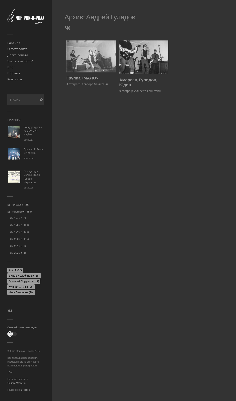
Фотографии (18, 211)
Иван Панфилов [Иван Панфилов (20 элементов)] (21, 292)
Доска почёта (17, 55)
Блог (11, 67)
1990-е (18, 231)
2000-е (18, 238)
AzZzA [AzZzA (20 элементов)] (15, 270)
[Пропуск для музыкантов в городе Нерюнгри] (14, 176)
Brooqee (25, 389)
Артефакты (18, 204)
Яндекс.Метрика (16, 382)
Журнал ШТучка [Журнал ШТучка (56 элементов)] (21, 286)
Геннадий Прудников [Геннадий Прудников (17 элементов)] (24, 281)
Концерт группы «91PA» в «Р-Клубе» (33, 130)
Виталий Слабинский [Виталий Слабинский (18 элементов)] (24, 275)
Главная (13, 43)
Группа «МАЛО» (82, 77)
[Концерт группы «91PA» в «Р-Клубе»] (14, 132)
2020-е (18, 252)
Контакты (14, 79)
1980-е (18, 224)
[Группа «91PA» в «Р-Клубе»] (14, 154)
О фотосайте (17, 49)
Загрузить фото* (20, 61)
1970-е (18, 217)
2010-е (18, 245)
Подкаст (13, 73)
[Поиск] (41, 99)
